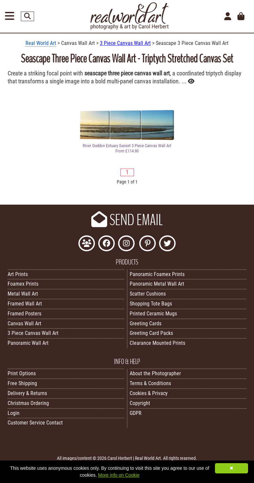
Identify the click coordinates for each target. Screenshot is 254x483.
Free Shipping (22, 383)
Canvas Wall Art (24, 323)
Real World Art (40, 43)
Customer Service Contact (35, 423)
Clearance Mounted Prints (157, 343)
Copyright (140, 403)
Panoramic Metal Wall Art (157, 284)
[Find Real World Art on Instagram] (126, 244)
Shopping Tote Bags (151, 304)
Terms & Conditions (150, 383)
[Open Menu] (9, 16)
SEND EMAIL (127, 220)
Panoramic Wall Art (28, 343)
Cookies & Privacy (149, 393)
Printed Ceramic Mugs (153, 313)
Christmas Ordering (28, 403)
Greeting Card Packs (151, 333)
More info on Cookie (118, 475)
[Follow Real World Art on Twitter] (167, 244)
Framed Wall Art (25, 304)
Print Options (22, 373)
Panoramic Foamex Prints (157, 274)
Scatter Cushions (148, 294)
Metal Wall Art (23, 294)
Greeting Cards (145, 323)
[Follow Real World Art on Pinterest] (147, 244)
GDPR (136, 413)
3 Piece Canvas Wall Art (125, 43)
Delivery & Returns (27, 393)
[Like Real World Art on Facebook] (106, 244)
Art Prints (18, 274)
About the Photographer (155, 373)
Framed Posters (24, 313)
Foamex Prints (23, 284)
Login (14, 413)
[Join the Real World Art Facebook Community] (86, 244)
